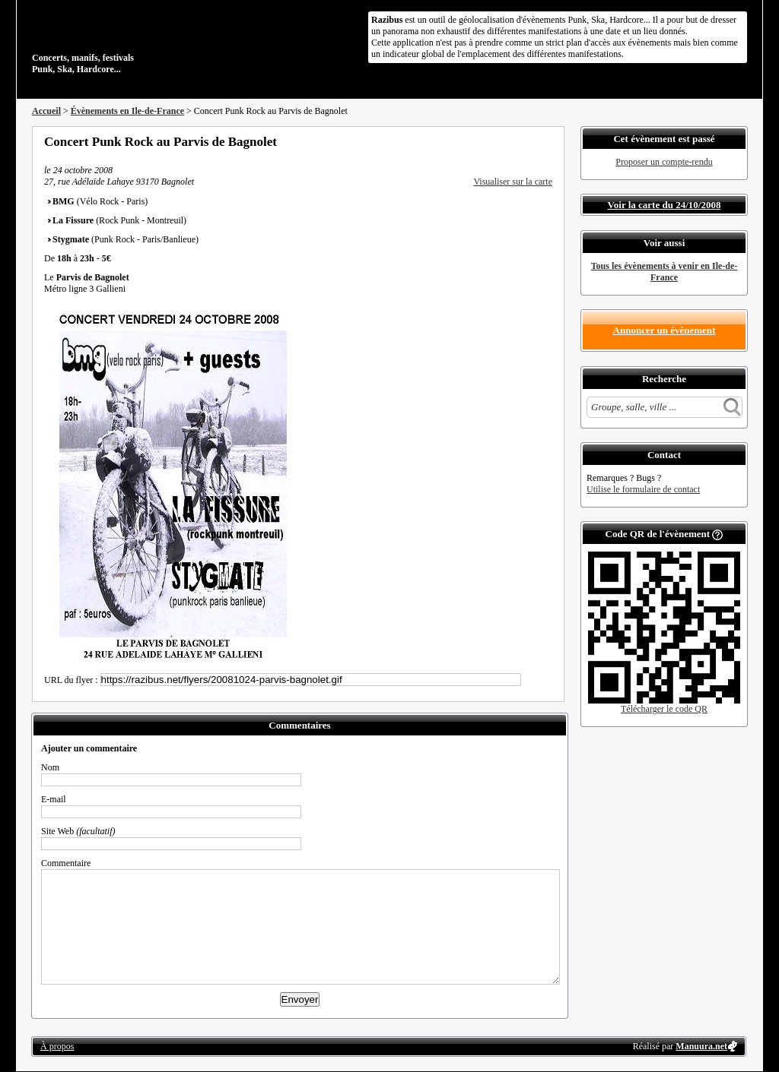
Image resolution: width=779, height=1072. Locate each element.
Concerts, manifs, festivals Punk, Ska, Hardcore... (130, 41)
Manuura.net (701, 1046)
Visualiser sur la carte (512, 181)
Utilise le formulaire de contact (643, 489)
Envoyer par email (526, 141)
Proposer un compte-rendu (663, 162)
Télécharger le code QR (664, 709)
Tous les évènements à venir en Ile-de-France (664, 272)
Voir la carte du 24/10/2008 (664, 204)
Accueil (46, 111)
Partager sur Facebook (485, 141)
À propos (57, 1046)
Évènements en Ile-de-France (127, 111)
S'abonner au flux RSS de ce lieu (547, 141)
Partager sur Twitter (506, 141)
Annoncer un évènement (664, 330)
